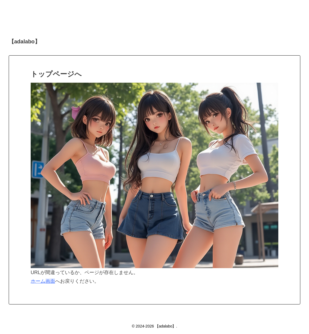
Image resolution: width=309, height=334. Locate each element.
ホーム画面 (43, 281)
